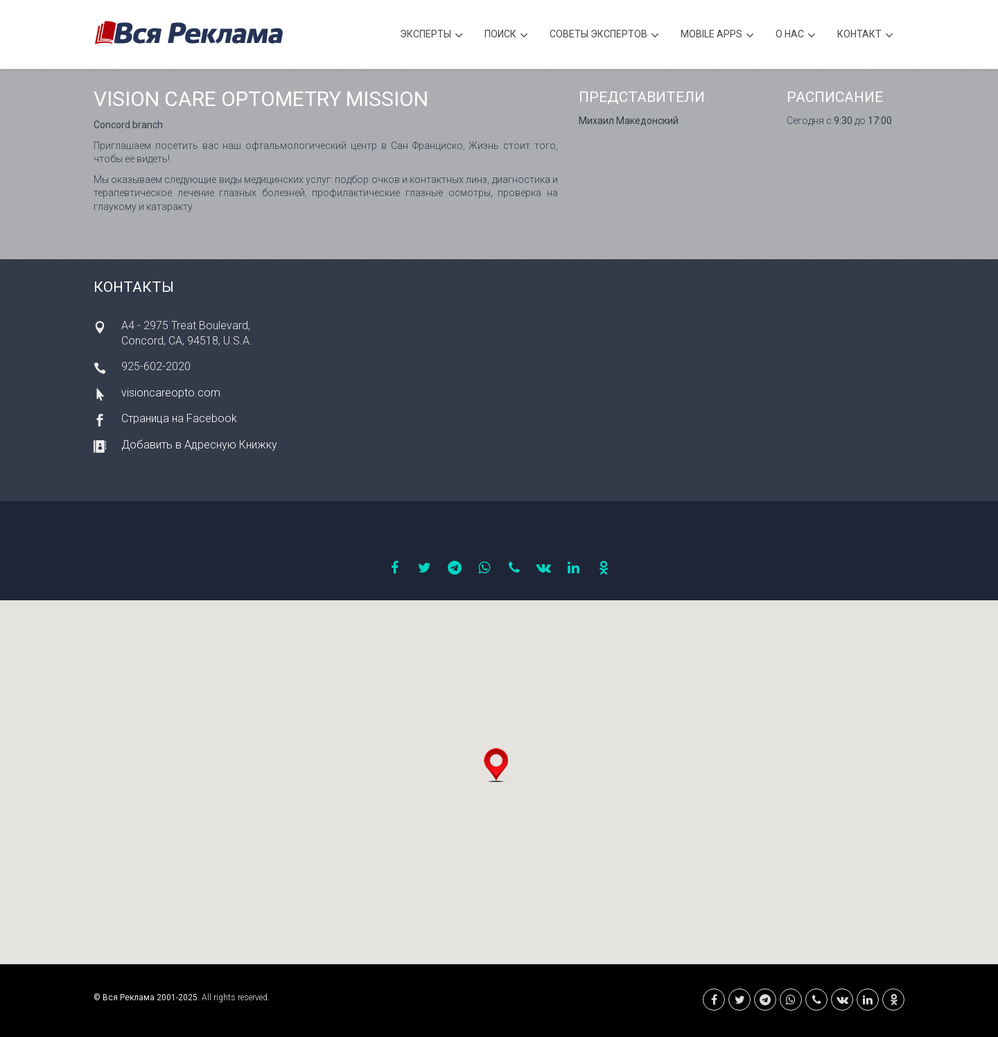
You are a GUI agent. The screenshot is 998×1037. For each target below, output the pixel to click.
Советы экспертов (604, 36)
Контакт (865, 36)
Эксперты (431, 36)
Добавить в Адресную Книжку (199, 444)
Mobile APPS (717, 36)
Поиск (506, 36)
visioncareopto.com (170, 392)
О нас (796, 36)
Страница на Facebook (179, 418)
